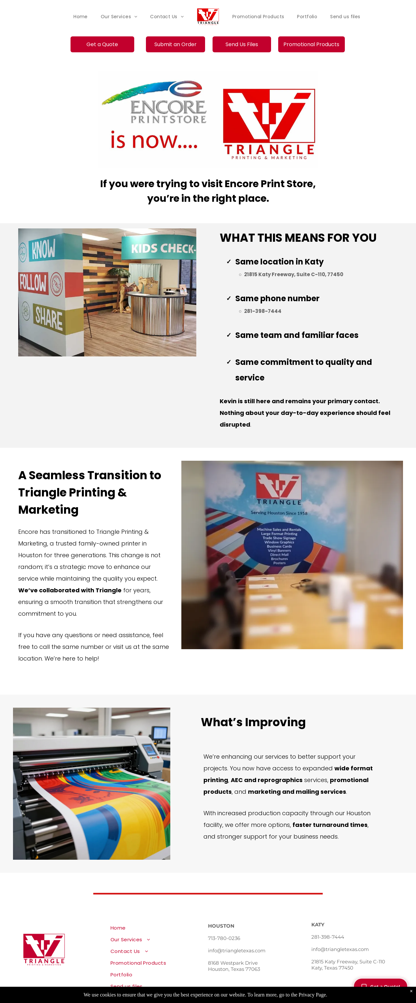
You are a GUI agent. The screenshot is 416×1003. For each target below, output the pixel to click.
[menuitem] (80, 16)
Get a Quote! (380, 986)
